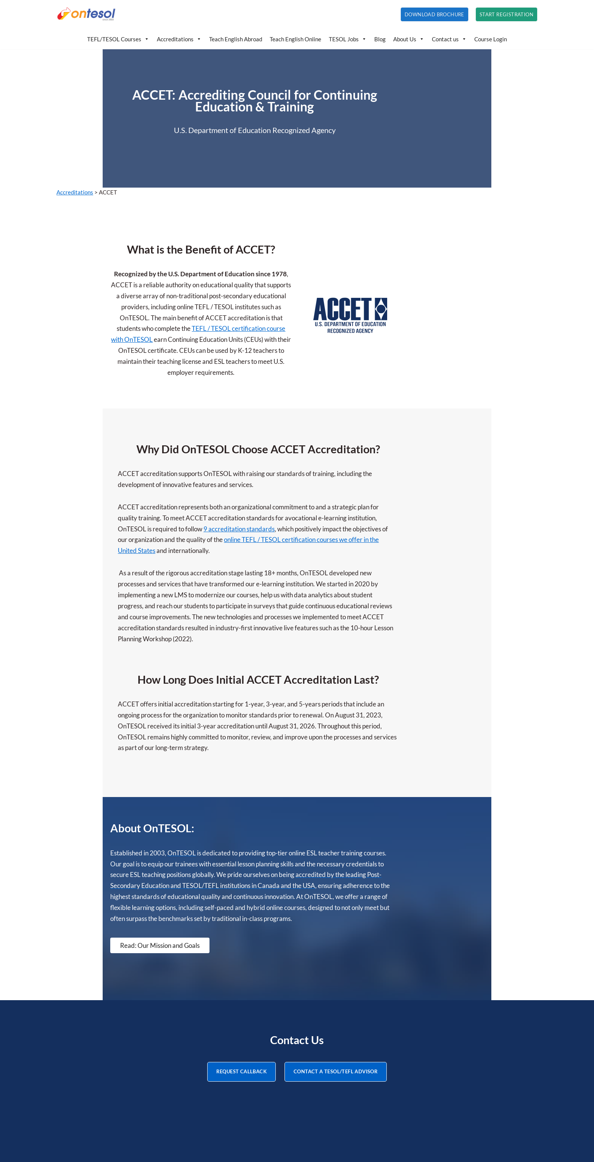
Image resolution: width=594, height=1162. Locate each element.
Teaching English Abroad (254, 1037)
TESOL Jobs (348, 39)
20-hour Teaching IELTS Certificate (104, 1068)
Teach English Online (295, 39)
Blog (380, 39)
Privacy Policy (239, 1139)
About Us (408, 39)
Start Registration (506, 14)
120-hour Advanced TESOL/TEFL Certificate (119, 1037)
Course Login (490, 39)
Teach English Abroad (235, 39)
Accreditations (179, 39)
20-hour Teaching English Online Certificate (116, 1089)
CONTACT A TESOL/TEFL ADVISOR (336, 929)
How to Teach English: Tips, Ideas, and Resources (287, 1058)
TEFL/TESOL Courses (118, 39)
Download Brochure (434, 14)
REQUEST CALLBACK (241, 929)
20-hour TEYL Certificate (91, 1058)
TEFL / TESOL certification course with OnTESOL (288, 295)
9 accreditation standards (349, 463)
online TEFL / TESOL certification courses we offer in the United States (306, 473)
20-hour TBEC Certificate (92, 1078)
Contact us (449, 39)
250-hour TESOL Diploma (92, 1048)
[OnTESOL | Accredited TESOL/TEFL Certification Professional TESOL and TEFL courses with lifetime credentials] (86, 14)
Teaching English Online (253, 1048)
